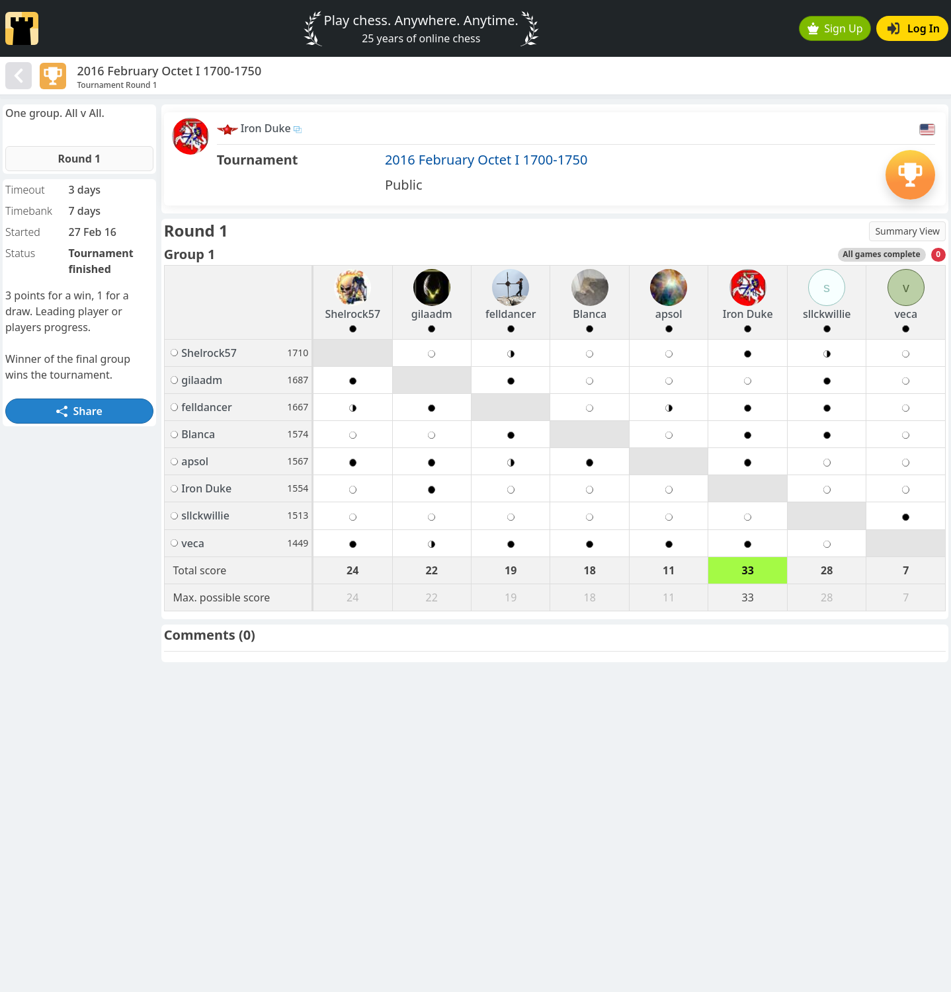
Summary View (907, 231)
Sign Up (835, 28)
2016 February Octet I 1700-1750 (486, 160)
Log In (914, 28)
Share (79, 411)
